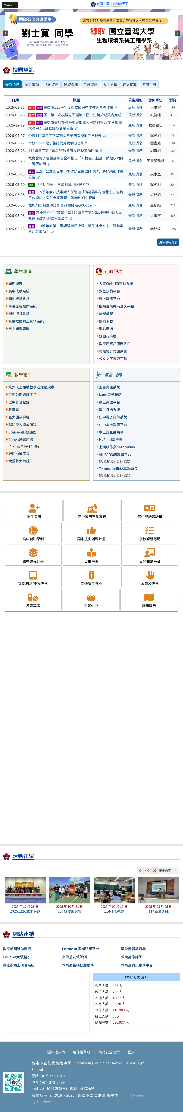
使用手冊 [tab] (149, 84)
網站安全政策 (109, 1052)
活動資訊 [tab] (51, 84)
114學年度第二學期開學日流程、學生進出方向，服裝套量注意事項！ (75, 228)
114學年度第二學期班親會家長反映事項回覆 (65, 150)
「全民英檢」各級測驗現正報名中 (58, 184)
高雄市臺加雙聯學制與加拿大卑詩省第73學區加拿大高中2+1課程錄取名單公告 (75, 125)
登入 (131, 1052)
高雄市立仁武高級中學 (96, 1095)
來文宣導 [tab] (129, 84)
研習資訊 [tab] (71, 84)
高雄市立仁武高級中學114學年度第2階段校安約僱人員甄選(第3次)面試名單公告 (75, 215)
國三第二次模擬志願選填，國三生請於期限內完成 (74, 114)
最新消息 (135, 107)
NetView (44, 1101)
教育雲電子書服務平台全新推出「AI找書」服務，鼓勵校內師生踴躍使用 (76, 160)
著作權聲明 (81, 1052)
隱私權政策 (56, 1052)
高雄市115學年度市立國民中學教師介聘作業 (73, 107)
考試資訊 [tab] (90, 84)
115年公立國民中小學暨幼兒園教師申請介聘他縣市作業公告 (75, 174)
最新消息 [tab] (12, 84)
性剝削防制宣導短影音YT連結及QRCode (62, 205)
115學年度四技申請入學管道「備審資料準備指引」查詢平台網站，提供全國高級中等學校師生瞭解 (75, 194)
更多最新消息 (168, 242)
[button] (10, 5)
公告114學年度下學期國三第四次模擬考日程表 (67, 135)
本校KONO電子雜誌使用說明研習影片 (58, 142)
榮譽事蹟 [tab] (32, 84)
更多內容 (165, 870)
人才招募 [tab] (110, 84)
